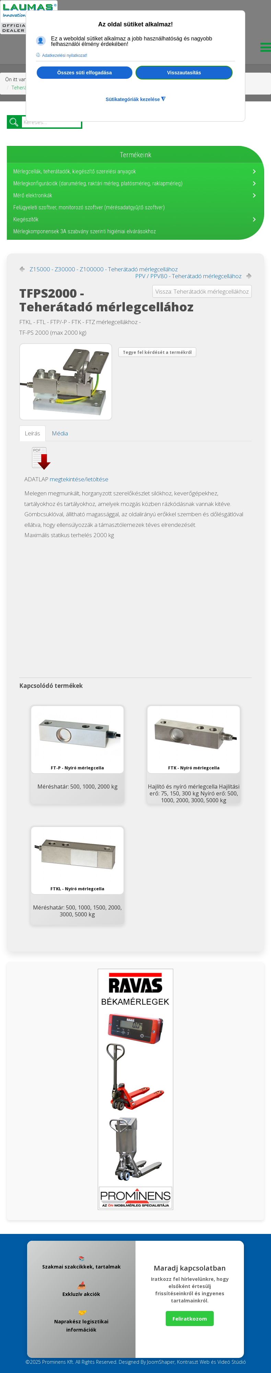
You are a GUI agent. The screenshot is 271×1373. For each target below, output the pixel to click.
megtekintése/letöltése (79, 479)
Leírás (32, 433)
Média (60, 433)
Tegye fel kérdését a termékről (157, 352)
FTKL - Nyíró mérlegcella (77, 859)
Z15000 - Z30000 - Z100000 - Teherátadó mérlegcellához (104, 269)
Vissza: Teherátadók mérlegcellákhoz (202, 291)
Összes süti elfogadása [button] (84, 72)
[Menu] (264, 49)
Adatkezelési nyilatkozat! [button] (64, 55)
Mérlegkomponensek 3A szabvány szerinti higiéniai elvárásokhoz (84, 231)
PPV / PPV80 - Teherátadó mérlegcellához (188, 276)
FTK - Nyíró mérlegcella (194, 738)
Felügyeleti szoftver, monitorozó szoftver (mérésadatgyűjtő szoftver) (89, 207)
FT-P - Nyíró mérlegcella (77, 738)
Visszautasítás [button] (184, 72)
